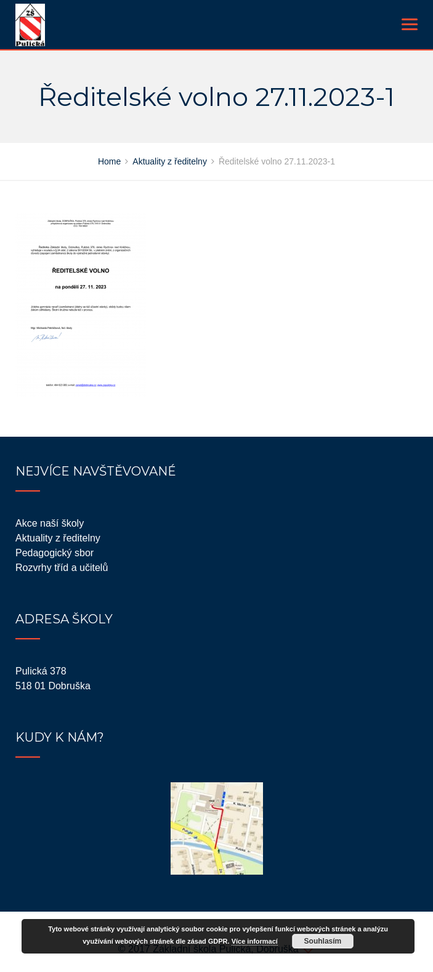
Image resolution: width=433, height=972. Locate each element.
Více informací (255, 941)
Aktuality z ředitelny (57, 538)
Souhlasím (323, 941)
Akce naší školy (49, 523)
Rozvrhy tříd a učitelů (61, 567)
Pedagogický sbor (54, 553)
